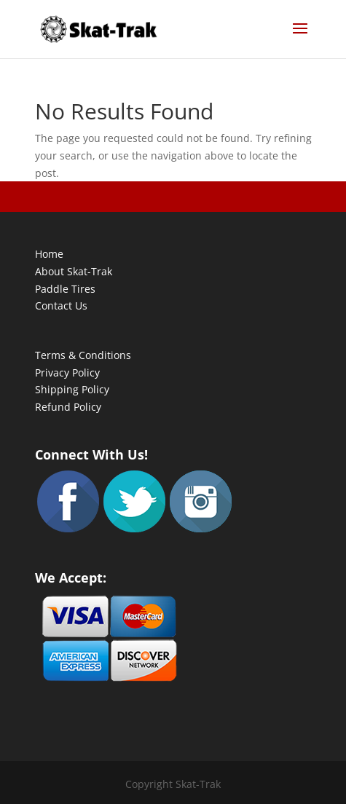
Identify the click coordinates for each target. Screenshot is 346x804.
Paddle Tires (65, 289)
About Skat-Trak (73, 271)
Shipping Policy (72, 389)
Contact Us (61, 305)
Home (49, 254)
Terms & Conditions (83, 355)
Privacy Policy (67, 372)
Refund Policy (68, 407)
